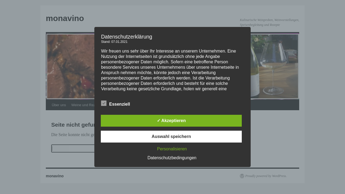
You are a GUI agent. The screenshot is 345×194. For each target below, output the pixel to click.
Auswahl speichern (171, 136)
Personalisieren (172, 149)
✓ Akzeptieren (171, 120)
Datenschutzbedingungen (171, 157)
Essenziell (115, 103)
